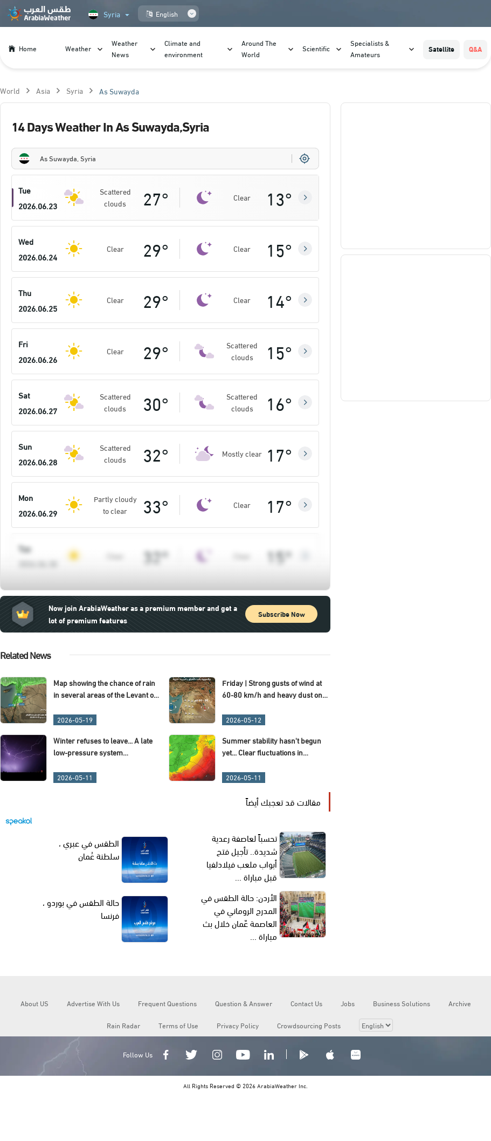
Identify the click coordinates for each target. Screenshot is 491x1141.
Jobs (348, 1003)
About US (34, 1003)
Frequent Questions (167, 1003)
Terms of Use (178, 1025)
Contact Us (306, 1003)
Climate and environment (183, 48)
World (10, 90)
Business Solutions (401, 1003)
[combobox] (165, 158)
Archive (459, 1003)
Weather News (124, 48)
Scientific (316, 48)
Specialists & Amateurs (369, 48)
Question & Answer (243, 1003)
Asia (43, 90)
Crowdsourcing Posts (309, 1025)
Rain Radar (123, 1025)
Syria (74, 90)
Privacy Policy (238, 1025)
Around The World (258, 48)
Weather (78, 48)
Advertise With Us (93, 1003)
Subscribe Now (281, 613)
